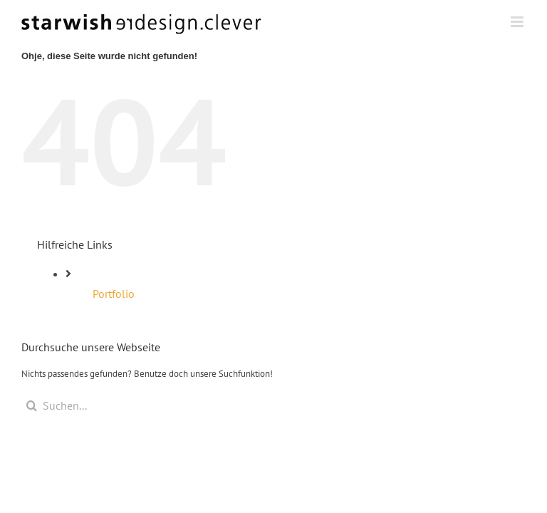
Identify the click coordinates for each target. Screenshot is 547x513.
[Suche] (31, 405)
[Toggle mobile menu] (518, 21)
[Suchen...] (273, 405)
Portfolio (114, 293)
